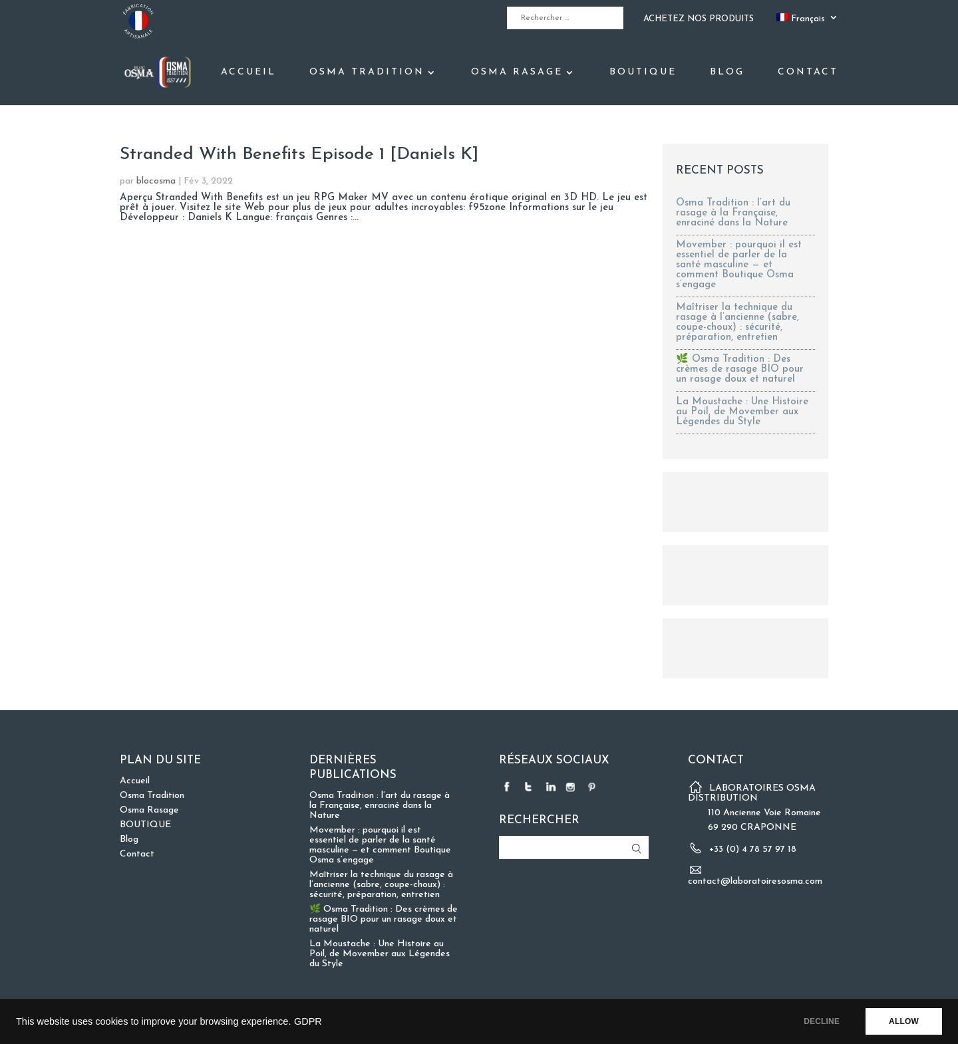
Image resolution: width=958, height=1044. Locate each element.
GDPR (308, 1021)
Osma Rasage (517, 72)
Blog (727, 72)
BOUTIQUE (643, 72)
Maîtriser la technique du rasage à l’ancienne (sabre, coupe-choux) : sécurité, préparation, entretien (737, 322)
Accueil (248, 72)
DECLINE (822, 1021)
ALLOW (904, 1021)
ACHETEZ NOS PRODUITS (698, 19)
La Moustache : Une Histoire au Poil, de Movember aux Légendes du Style (742, 412)
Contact (808, 72)
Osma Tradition (366, 72)
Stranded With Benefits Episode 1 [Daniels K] (299, 155)
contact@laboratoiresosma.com (755, 881)
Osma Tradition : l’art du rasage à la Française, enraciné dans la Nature (733, 213)
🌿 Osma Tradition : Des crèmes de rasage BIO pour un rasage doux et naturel (740, 369)
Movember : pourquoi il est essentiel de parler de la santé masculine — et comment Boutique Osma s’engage (739, 265)
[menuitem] (807, 21)
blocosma (156, 181)
